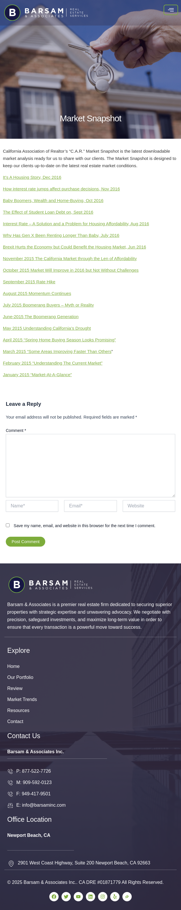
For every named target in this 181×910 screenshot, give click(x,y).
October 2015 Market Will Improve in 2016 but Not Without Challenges (71, 270)
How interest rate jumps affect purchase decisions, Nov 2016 (61, 188)
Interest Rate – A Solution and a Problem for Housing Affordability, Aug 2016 (76, 223)
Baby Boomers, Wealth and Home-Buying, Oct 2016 (53, 200)
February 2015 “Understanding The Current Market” (52, 363)
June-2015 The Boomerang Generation (41, 316)
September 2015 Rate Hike (29, 281)
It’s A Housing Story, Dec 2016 (32, 177)
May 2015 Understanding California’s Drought (47, 328)
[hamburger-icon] (171, 10)
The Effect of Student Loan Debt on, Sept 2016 (48, 212)
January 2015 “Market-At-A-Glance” (37, 374)
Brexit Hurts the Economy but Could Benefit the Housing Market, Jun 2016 (74, 246)
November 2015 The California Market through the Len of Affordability (70, 258)
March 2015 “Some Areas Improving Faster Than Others (57, 351)
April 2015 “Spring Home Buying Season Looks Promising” (59, 339)
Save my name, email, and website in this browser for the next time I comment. (84, 525)
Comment (16, 430)
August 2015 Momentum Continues (37, 293)
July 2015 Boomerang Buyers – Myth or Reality (48, 304)
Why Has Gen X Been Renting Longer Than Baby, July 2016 (61, 235)
